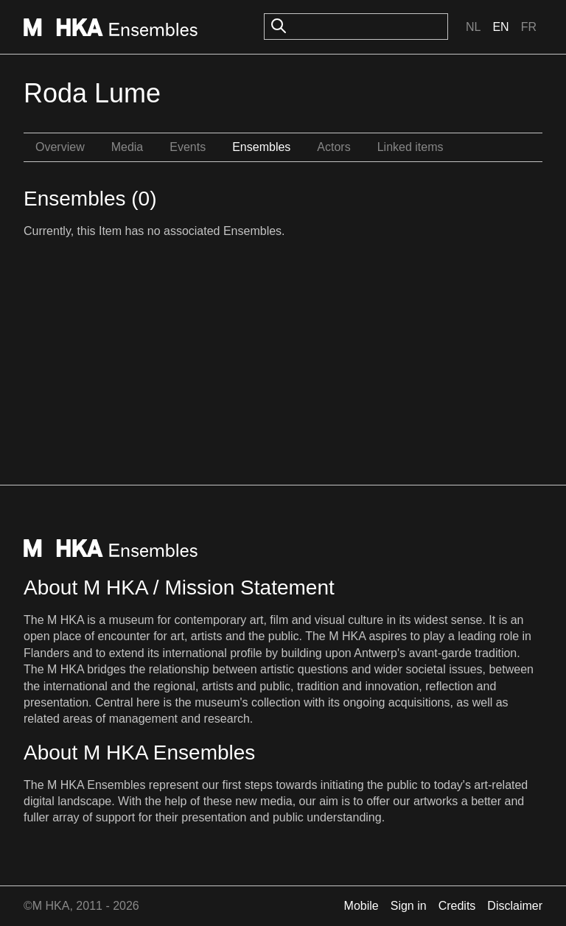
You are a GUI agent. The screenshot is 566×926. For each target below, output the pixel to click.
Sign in (409, 905)
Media (127, 147)
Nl (473, 27)
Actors (333, 147)
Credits (457, 905)
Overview (60, 147)
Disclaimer (514, 905)
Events (188, 147)
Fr (529, 27)
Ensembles (261, 147)
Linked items (410, 147)
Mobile (361, 905)
